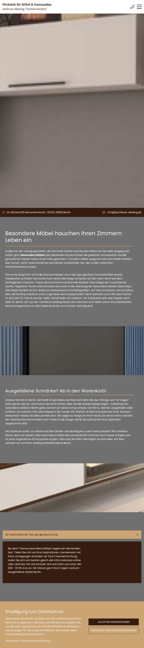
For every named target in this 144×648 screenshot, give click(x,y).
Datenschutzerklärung (36, 641)
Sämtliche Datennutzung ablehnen (113, 630)
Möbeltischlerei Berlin (57, 443)
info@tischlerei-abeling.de (124, 212)
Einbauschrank (97, 298)
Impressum (12, 641)
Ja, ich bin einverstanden (114, 622)
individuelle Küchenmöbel (66, 255)
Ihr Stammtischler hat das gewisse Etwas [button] (31, 534)
